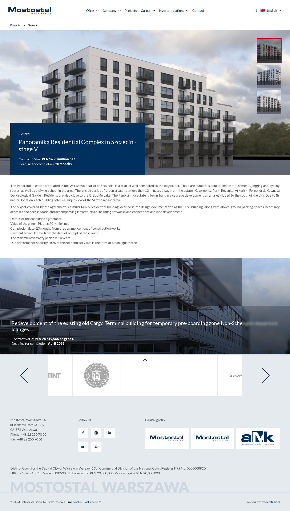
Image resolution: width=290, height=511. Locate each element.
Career (146, 10)
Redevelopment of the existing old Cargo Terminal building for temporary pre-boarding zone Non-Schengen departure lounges (145, 326)
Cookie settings (92, 501)
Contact (198, 10)
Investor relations (171, 10)
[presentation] (24, 375)
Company (109, 10)
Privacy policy (74, 501)
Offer (90, 10)
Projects (131, 10)
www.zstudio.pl (271, 501)
